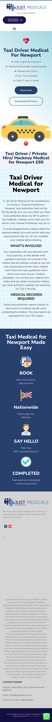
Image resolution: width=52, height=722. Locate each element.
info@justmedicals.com (20, 695)
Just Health (33, 716)
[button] (14, 28)
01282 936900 (26, 700)
